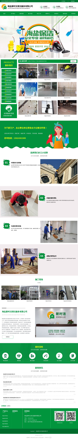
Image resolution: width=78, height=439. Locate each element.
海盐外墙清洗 (8, 80)
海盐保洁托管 (8, 73)
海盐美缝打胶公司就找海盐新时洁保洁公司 (11, 397)
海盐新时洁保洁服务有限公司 (9, 374)
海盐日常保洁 (8, 70)
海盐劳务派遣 (8, 97)
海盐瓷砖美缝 (8, 87)
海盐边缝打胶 (8, 91)
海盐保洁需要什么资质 (7, 389)
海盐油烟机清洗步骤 (7, 382)
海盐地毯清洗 (8, 77)
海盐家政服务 (8, 101)
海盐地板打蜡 (8, 94)
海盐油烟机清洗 (9, 84)
